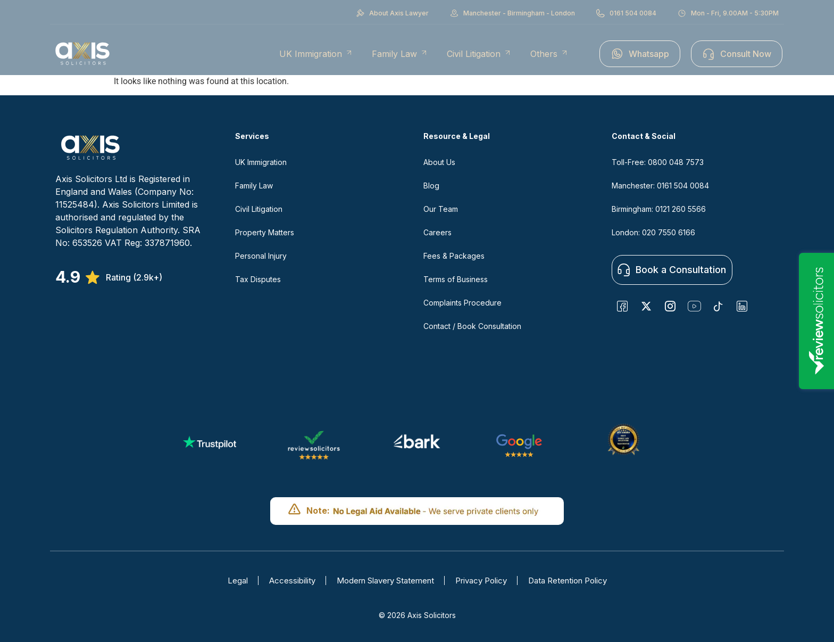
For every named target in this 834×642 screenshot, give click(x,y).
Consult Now (736, 53)
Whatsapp (640, 53)
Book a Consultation (672, 270)
